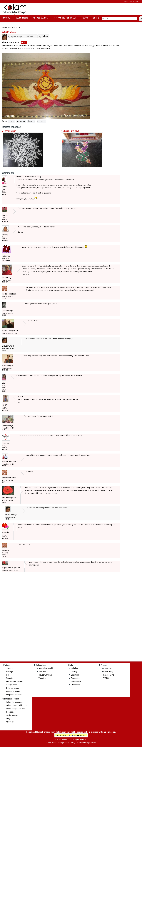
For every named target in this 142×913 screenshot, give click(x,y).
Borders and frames (14, 681)
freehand (41, 121)
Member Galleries (131, 1)
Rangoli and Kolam (11, 699)
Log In (96, 18)
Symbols (9, 668)
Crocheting (75, 685)
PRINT (24, 42)
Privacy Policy (69, 743)
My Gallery (43, 36)
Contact (92, 743)
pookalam (21, 121)
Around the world (46, 668)
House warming (45, 675)
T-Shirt (106, 678)
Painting (74, 668)
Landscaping (108, 675)
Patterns (6, 665)
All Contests (21, 18)
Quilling (74, 671)
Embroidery (76, 678)
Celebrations (41, 665)
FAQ (8, 718)
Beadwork (75, 675)
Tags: (4, 121)
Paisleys (9, 671)
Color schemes (12, 688)
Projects (104, 665)
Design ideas (11, 685)
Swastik (9, 678)
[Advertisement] (79, 9)
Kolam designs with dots (16, 705)
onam (11, 121)
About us (10, 722)
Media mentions (12, 715)
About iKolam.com (54, 743)
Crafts (84, 18)
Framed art (108, 668)
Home (4, 27)
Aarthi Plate (76, 681)
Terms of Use (82, 743)
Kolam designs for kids (15, 709)
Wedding (42, 678)
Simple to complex (13, 695)
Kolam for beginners (14, 702)
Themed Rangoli (40, 18)
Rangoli (6, 18)
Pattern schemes (13, 691)
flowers (31, 121)
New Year (43, 671)
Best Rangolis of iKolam (64, 18)
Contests (10, 712)
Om (7, 675)
